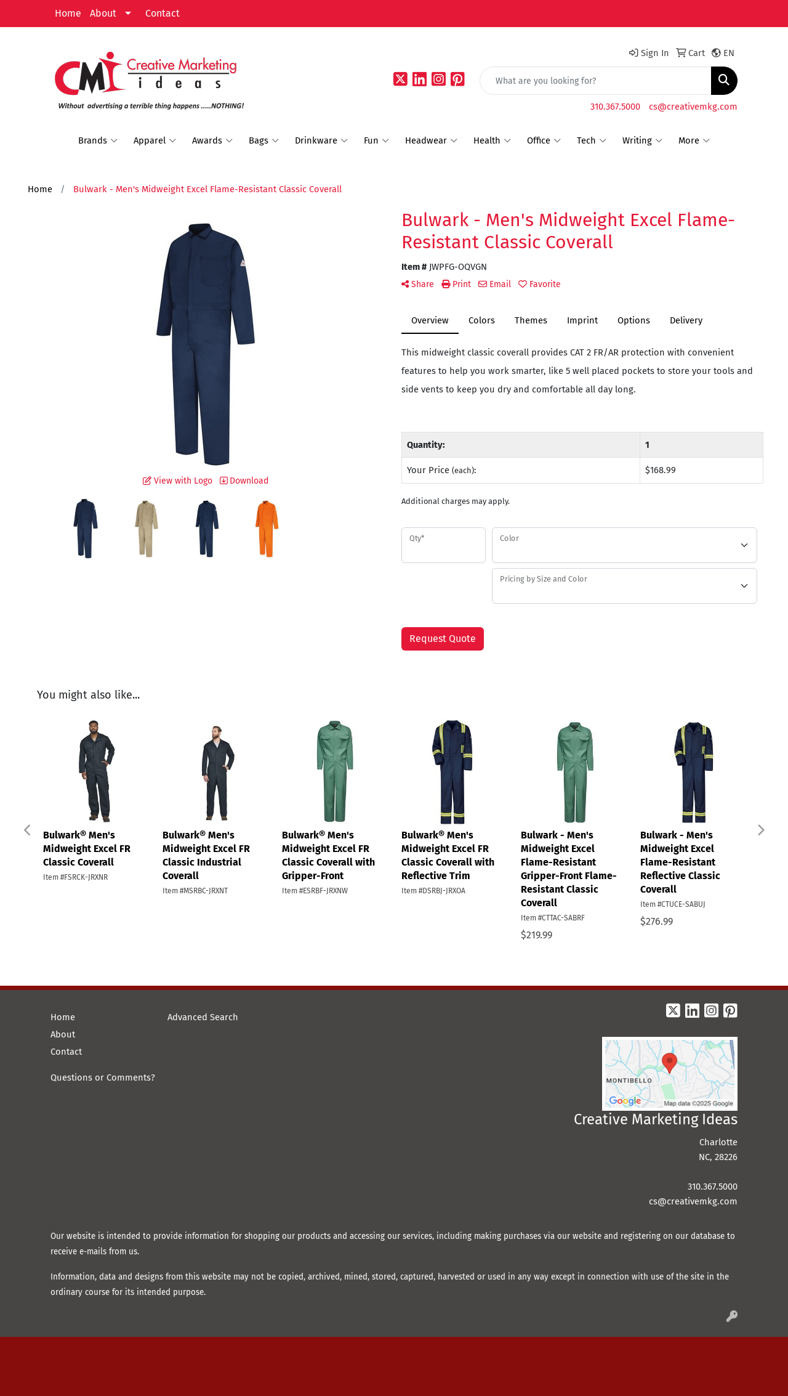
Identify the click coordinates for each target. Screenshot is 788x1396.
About (103, 13)
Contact (162, 13)
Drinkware (321, 140)
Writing (642, 140)
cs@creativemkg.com (693, 106)
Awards (212, 140)
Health (492, 140)
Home (68, 13)
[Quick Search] (596, 81)
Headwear (431, 140)
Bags (264, 140)
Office (544, 140)
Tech (591, 140)
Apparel (155, 140)
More (694, 140)
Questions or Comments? (102, 1077)
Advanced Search (202, 1017)
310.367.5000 (615, 106)
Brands (98, 140)
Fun (376, 140)
